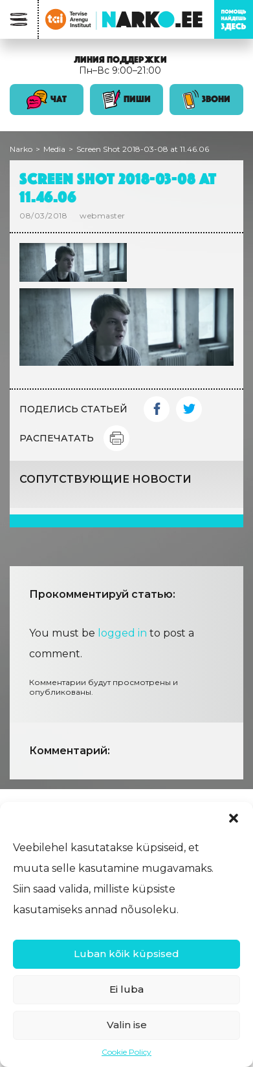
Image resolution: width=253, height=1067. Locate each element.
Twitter (189, 409)
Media (54, 149)
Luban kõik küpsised (126, 953)
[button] (233, 818)
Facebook (157, 409)
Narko (21, 149)
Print (116, 438)
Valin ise (127, 1025)
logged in (122, 633)
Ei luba (126, 989)
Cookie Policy (126, 1052)
